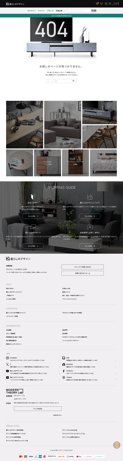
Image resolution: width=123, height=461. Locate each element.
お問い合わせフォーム (82, 274)
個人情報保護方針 (11, 341)
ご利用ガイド (10, 296)
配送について (66, 292)
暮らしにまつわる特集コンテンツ (16, 313)
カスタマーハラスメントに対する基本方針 (74, 337)
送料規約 (65, 334)
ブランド (50, 11)
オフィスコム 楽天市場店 (13, 437)
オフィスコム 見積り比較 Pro (71, 437)
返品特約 (65, 330)
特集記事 (59, 11)
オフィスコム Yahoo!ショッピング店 (17, 441)
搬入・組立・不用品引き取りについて (73, 296)
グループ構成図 (10, 334)
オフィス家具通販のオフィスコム (16, 434)
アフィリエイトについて (69, 299)
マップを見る (37, 409)
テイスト (41, 11)
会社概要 (8, 330)
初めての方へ (10, 289)
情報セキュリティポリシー (14, 344)
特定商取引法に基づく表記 (14, 337)
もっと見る (33, 216)
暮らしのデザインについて (14, 292)
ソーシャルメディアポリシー (70, 341)
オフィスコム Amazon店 (69, 430)
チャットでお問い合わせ (82, 267)
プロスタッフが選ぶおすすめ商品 (72, 313)
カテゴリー (32, 11)
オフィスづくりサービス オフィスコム (73, 434)
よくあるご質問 (10, 299)
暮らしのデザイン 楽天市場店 (14, 430)
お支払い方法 (66, 289)
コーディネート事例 (12, 317)
